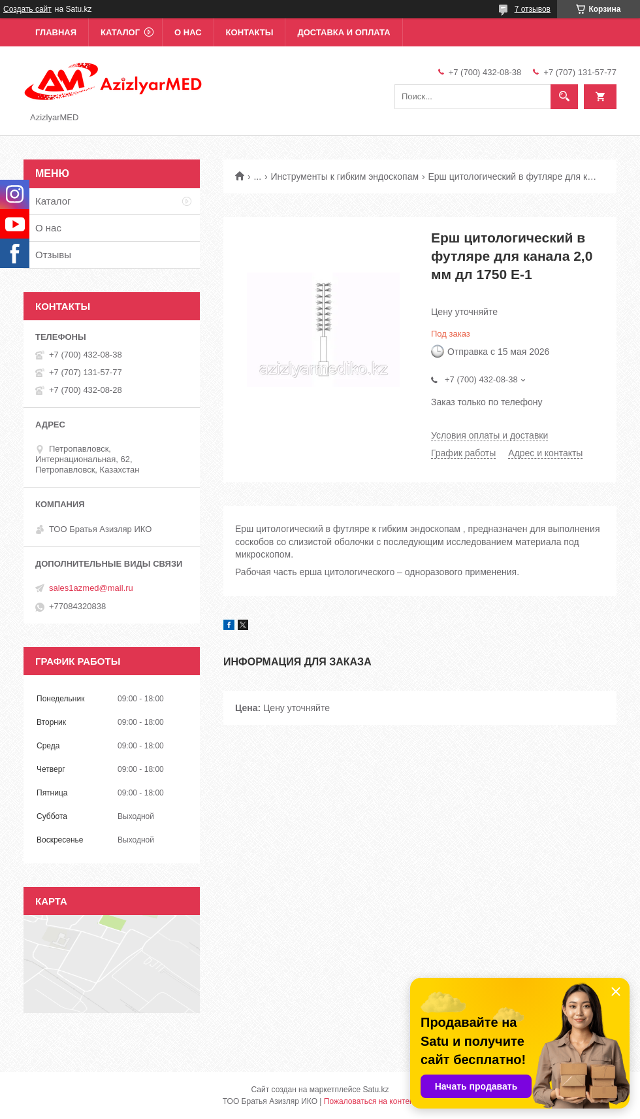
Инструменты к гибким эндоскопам (345, 176)
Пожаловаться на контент (370, 1101)
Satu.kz (375, 1089)
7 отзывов (533, 9)
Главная (55, 32)
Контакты (250, 32)
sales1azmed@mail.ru (91, 588)
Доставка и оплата (343, 32)
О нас (188, 32)
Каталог (120, 32)
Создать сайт (27, 9)
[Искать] (564, 96)
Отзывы (53, 254)
